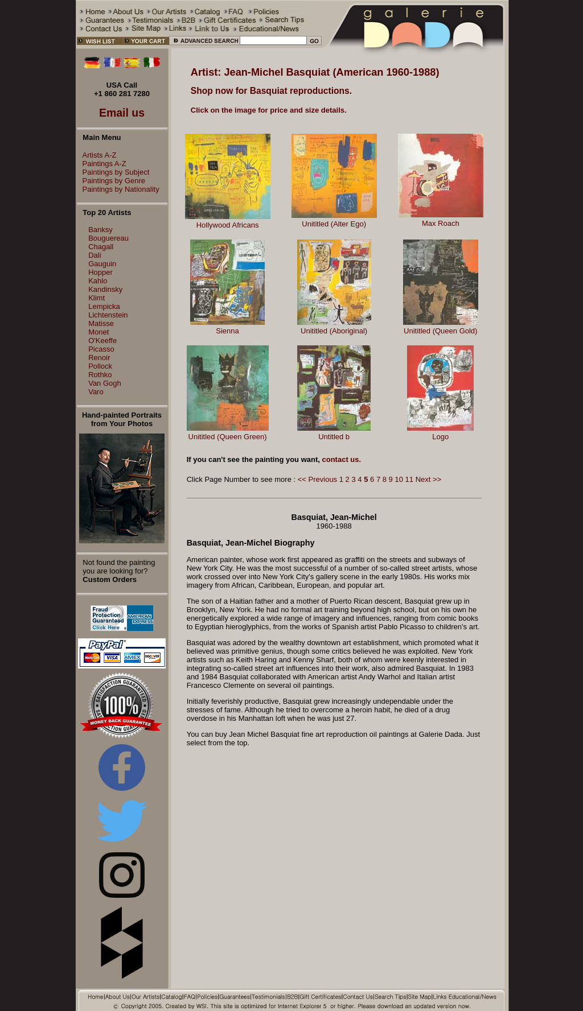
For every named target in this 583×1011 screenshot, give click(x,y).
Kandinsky (105, 289)
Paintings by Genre (111, 180)
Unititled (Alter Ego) (334, 224)
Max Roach (440, 223)
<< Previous (317, 479)
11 (409, 479)
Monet (98, 332)
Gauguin (102, 263)
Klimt (96, 298)
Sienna (227, 331)
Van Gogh (104, 383)
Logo (440, 436)
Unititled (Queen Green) (227, 436)
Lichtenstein (108, 315)
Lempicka (104, 306)
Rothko (100, 374)
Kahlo (97, 281)
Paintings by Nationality (118, 189)
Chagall (100, 246)
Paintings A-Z (101, 163)
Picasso (101, 349)
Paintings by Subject (113, 172)
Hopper (100, 272)
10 (399, 479)
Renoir (99, 357)
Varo (96, 391)
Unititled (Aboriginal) (334, 331)
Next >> (429, 479)
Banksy (100, 229)
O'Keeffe (102, 340)
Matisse (101, 323)
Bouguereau (108, 238)
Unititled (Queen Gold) (440, 331)
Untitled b (334, 436)
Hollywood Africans (227, 225)
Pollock (100, 366)
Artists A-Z (97, 155)
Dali (94, 255)
